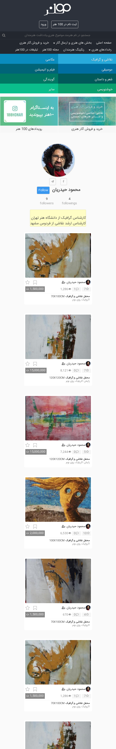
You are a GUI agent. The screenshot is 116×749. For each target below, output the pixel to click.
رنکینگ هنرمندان (73, 49)
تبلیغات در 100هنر (26, 49)
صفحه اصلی (104, 43)
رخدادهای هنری (100, 49)
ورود (43, 24)
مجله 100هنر (50, 49)
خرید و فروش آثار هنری (34, 43)
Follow (43, 190)
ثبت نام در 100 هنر (65, 24)
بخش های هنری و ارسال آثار (72, 43)
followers (47, 203)
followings (69, 203)
